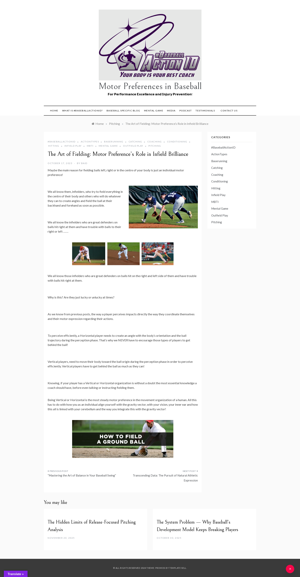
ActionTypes (90, 141)
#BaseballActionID (62, 141)
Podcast (185, 110)
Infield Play (73, 145)
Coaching (154, 141)
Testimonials (205, 110)
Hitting (53, 145)
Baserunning (113, 141)
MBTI (90, 145)
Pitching (154, 145)
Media (171, 110)
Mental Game (153, 110)
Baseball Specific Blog (123, 110)
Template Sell (177, 568)
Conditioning (177, 141)
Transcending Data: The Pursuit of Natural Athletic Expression (165, 478)
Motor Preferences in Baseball (150, 86)
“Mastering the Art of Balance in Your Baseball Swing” (82, 475)
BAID (84, 163)
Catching (135, 141)
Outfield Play (133, 145)
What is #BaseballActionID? (82, 110)
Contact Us (229, 110)
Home (54, 110)
